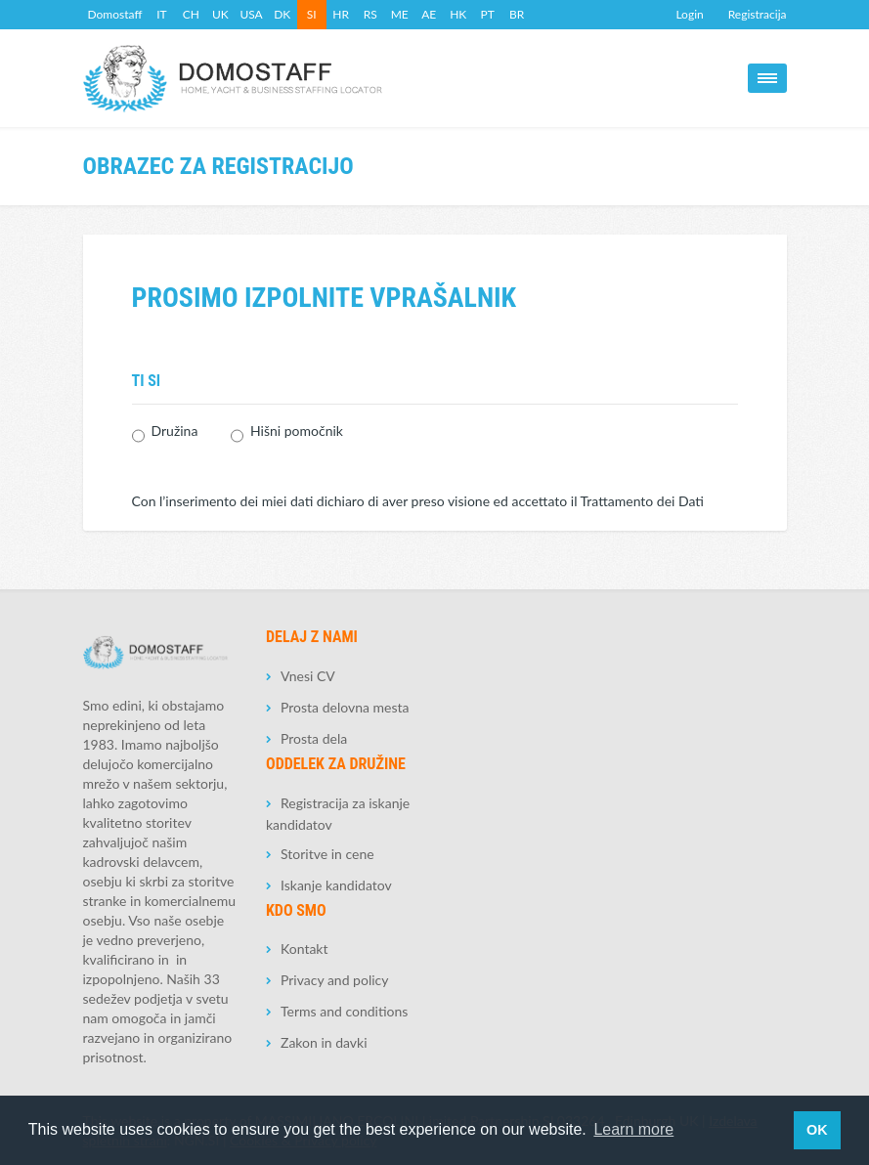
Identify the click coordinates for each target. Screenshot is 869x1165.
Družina (175, 435)
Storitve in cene (327, 853)
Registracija (757, 14)
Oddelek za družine (336, 764)
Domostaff (115, 14)
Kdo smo (296, 910)
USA (250, 14)
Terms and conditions (344, 1011)
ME (400, 14)
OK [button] (817, 1130)
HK (458, 14)
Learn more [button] (633, 1129)
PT (488, 14)
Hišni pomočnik (296, 435)
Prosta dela (314, 738)
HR (340, 14)
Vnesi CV (308, 676)
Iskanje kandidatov (336, 885)
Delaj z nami (312, 636)
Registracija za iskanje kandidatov (338, 814)
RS (370, 14)
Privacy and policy (334, 979)
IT (161, 14)
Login (689, 14)
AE (428, 14)
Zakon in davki (324, 1042)
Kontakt (304, 948)
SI (312, 14)
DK (282, 14)
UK (220, 14)
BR (516, 14)
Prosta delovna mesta (345, 707)
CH (191, 14)
